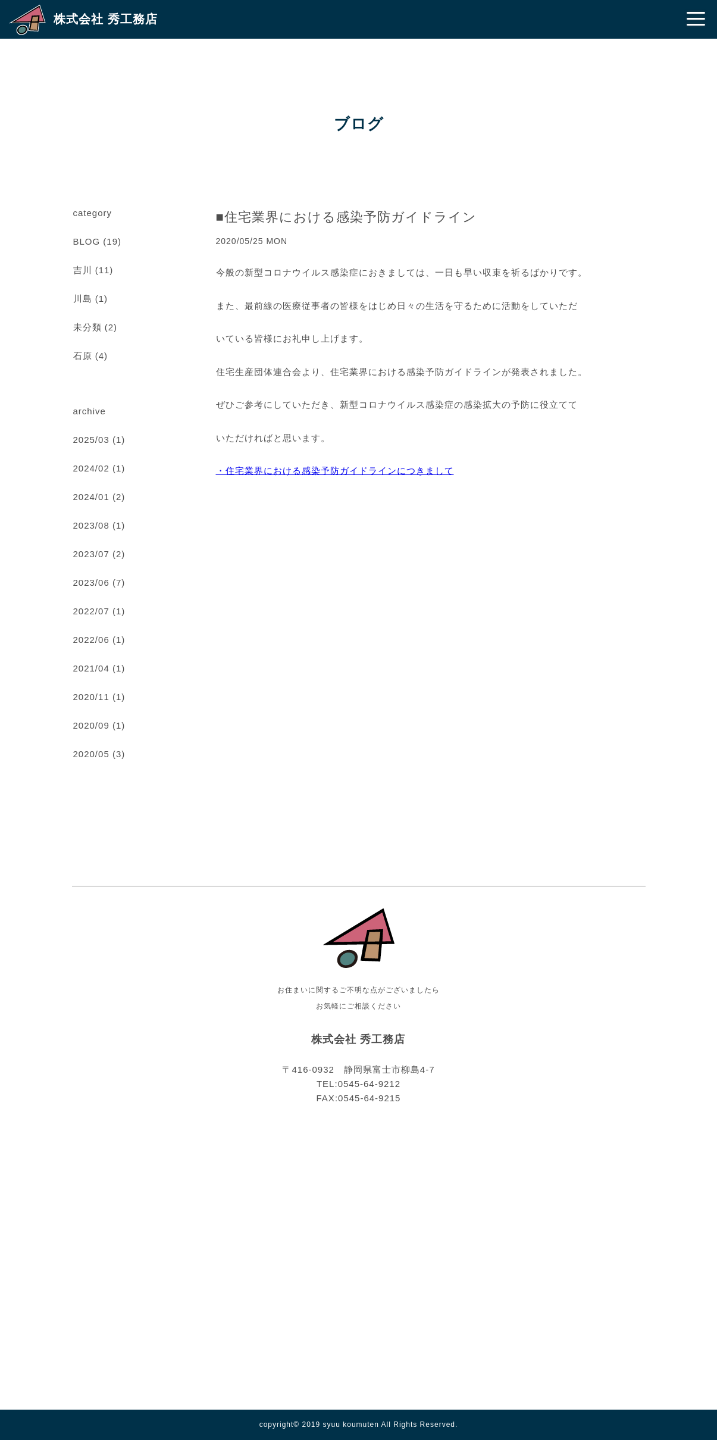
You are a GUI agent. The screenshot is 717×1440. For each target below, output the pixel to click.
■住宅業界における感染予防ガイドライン (346, 217)
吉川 (82, 270)
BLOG (87, 241)
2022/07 (91, 611)
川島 (82, 298)
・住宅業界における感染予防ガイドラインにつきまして (335, 471)
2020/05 (91, 754)
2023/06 (91, 582)
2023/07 (91, 554)
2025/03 (91, 440)
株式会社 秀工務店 (106, 19)
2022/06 (91, 640)
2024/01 (91, 497)
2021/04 (91, 668)
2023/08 (91, 525)
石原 (82, 356)
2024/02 (91, 468)
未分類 (87, 327)
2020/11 (91, 697)
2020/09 (91, 725)
